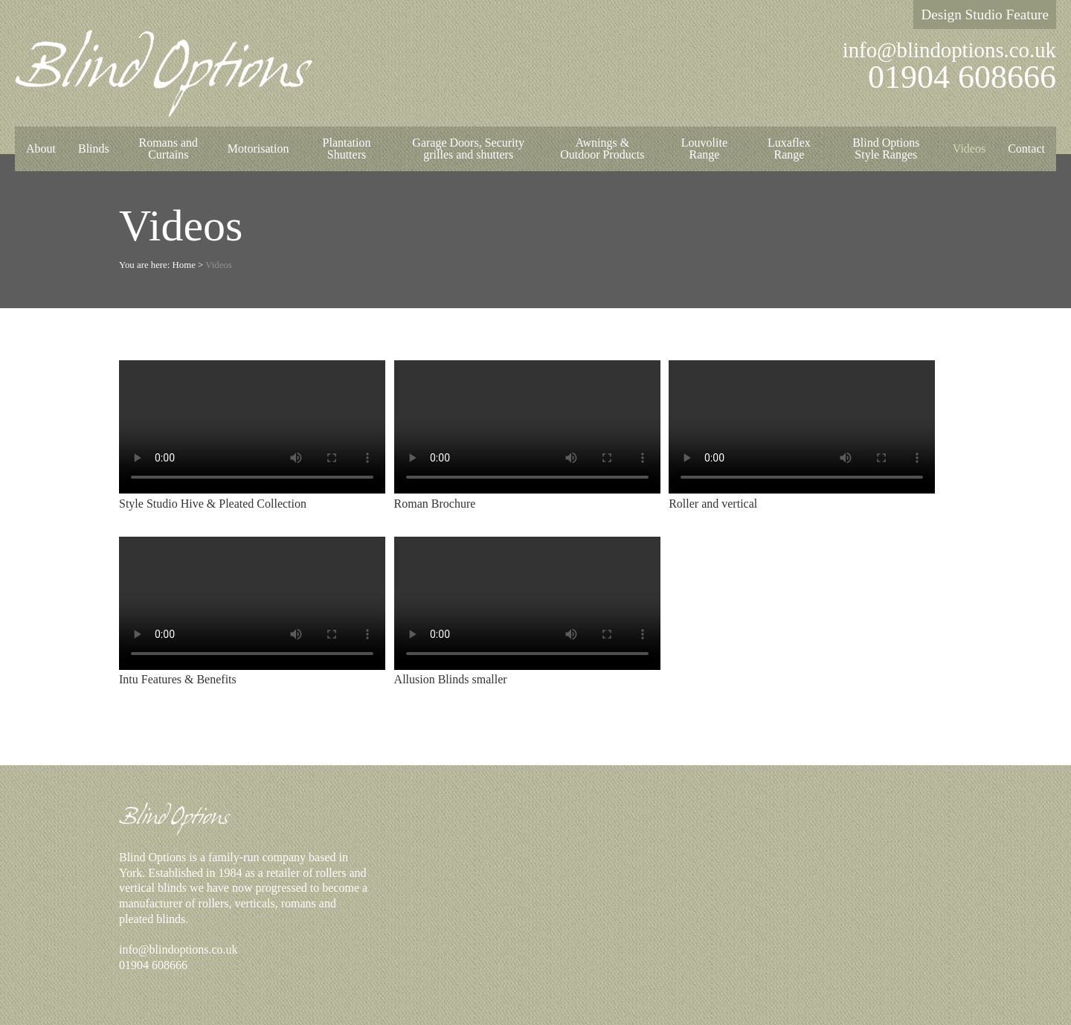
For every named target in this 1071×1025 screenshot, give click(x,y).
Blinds (93, 148)
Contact (1026, 148)
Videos (969, 148)
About (41, 148)
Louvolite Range (704, 148)
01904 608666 (962, 77)
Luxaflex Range (789, 148)
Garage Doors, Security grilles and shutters (468, 148)
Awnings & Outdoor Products (602, 148)
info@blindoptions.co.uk (949, 50)
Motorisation (258, 148)
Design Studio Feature (985, 14)
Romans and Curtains (169, 148)
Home (184, 265)
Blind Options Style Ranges (885, 148)
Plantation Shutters (347, 148)
